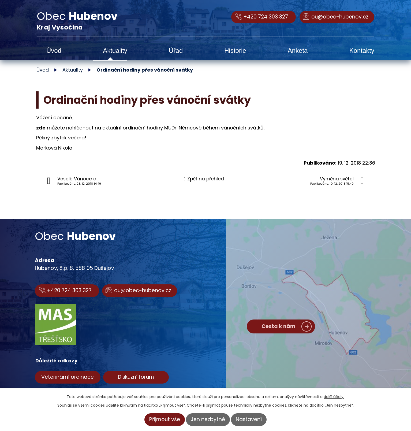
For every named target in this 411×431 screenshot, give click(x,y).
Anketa (298, 50)
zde (41, 127)
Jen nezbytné (208, 419)
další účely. (334, 396)
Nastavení (249, 419)
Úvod (53, 50)
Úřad (176, 50)
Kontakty (361, 50)
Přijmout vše (164, 419)
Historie (235, 50)
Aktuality (115, 50)
